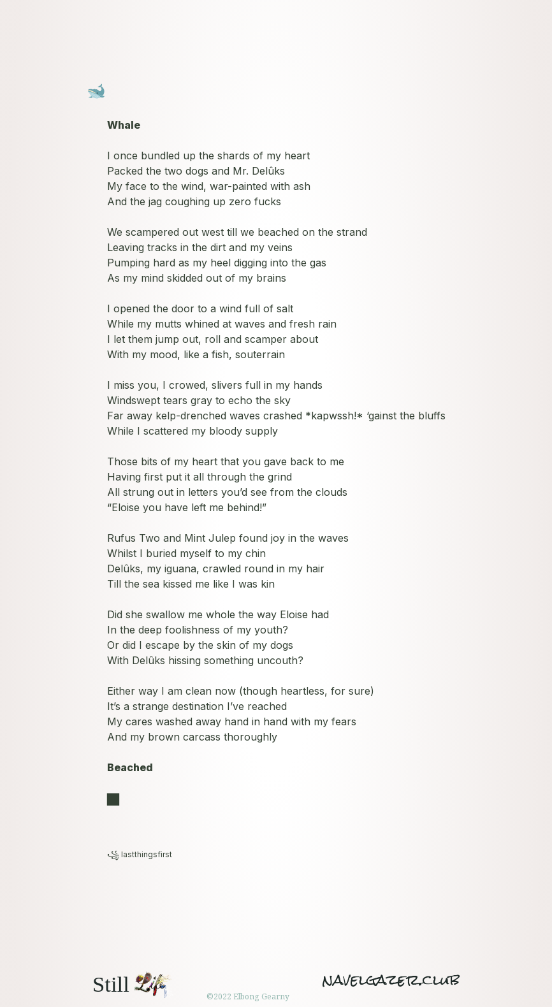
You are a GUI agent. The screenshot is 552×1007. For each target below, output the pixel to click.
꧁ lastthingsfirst (139, 854)
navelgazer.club (391, 980)
